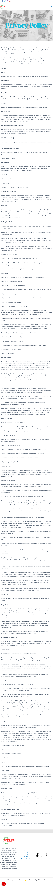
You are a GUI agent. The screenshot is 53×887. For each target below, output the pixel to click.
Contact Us (26, 853)
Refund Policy (26, 857)
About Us (26, 851)
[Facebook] (2, 1)
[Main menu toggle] (51, 7)
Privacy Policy (26, 855)
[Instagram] (8, 1)
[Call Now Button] (4, 884)
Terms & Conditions (26, 859)
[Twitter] (5, 1)
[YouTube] (11, 1)
